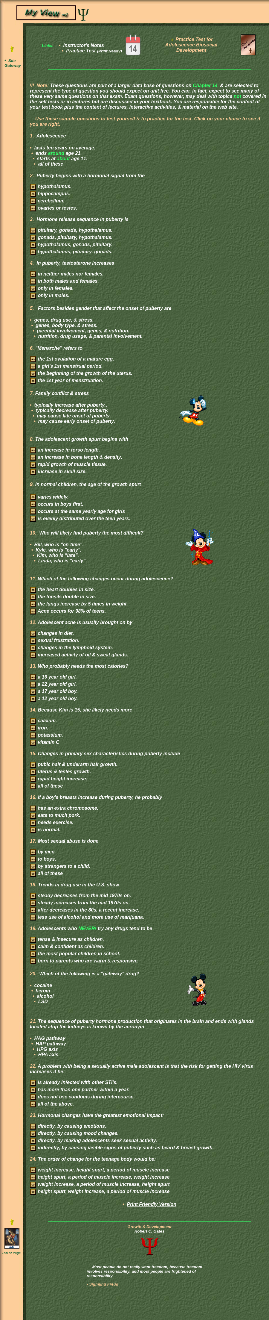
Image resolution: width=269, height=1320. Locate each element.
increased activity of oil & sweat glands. (79, 654)
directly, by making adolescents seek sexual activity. (93, 1140)
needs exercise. (52, 822)
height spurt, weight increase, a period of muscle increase (99, 1191)
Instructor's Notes (83, 45)
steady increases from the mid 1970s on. (80, 902)
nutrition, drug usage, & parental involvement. (90, 336)
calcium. (43, 720)
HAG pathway (49, 1038)
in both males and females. (64, 281)
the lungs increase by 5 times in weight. (79, 603)
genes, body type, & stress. (66, 325)
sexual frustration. (54, 640)
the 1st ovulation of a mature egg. (72, 358)
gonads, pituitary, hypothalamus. (71, 237)
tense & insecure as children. (67, 939)
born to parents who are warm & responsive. (84, 960)
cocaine (42, 985)
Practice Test (94, 50)
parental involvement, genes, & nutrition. (82, 330)
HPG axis (47, 1049)
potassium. (46, 735)
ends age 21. (58, 153)
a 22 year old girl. (53, 684)
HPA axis (47, 1054)
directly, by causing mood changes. (74, 1133)
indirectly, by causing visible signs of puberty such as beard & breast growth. (122, 1147)
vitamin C (44, 742)
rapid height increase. (58, 778)
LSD (42, 1001)
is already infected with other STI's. (73, 1082)
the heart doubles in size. (62, 589)
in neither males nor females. (67, 273)
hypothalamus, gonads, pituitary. (71, 244)
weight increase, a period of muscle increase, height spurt (99, 1184)
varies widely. (49, 496)
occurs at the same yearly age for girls (77, 511)
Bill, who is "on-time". (58, 544)
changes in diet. (52, 633)
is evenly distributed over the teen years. (80, 518)
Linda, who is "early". (62, 560)
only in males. (49, 295)
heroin (42, 990)
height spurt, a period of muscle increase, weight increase (99, 1177)
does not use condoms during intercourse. (82, 1096)
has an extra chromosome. (64, 808)
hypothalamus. (50, 186)
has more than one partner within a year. (79, 1089)
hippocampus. (50, 193)
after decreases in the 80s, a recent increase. (84, 909)
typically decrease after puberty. (71, 410)
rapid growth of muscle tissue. (68, 464)
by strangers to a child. (60, 866)
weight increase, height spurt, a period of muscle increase (99, 1169)
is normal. (45, 829)
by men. (43, 851)
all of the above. (52, 1103)
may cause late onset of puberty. (73, 415)
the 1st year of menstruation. (66, 380)
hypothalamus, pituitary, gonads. (71, 251)
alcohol (45, 996)
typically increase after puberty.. (70, 405)
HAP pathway (50, 1043)
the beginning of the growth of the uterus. (81, 373)
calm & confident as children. (67, 946)
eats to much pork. (55, 815)
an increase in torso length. (65, 449)
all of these (50, 163)
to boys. (43, 859)
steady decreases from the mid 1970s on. (80, 895)
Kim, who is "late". (57, 555)
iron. (39, 727)
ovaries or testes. (53, 208)
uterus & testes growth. (60, 771)
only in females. (52, 288)
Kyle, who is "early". (58, 549)
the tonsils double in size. (63, 596)
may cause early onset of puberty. (76, 421)
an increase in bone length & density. (76, 457)
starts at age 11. (61, 158)
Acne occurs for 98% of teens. (68, 611)
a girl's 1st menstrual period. (66, 366)
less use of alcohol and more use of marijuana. (87, 917)
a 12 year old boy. (54, 698)
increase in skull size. (58, 471)
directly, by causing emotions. (68, 1126)
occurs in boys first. (56, 504)
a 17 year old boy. (54, 691)
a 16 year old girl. (53, 676)
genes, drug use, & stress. (63, 320)
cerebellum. (47, 200)
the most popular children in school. (75, 953)
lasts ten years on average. (64, 147)
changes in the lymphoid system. (71, 647)
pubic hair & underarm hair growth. (73, 764)
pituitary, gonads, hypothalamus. (71, 230)
